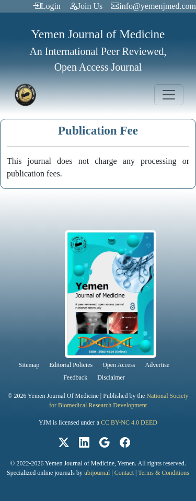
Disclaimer (111, 377)
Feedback (75, 377)
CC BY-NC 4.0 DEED (129, 422)
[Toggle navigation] (168, 94)
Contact (124, 472)
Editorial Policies (71, 365)
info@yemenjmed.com (153, 6)
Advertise (157, 365)
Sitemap (29, 365)
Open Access (118, 365)
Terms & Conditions (163, 472)
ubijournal (97, 472)
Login (46, 6)
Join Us (85, 6)
